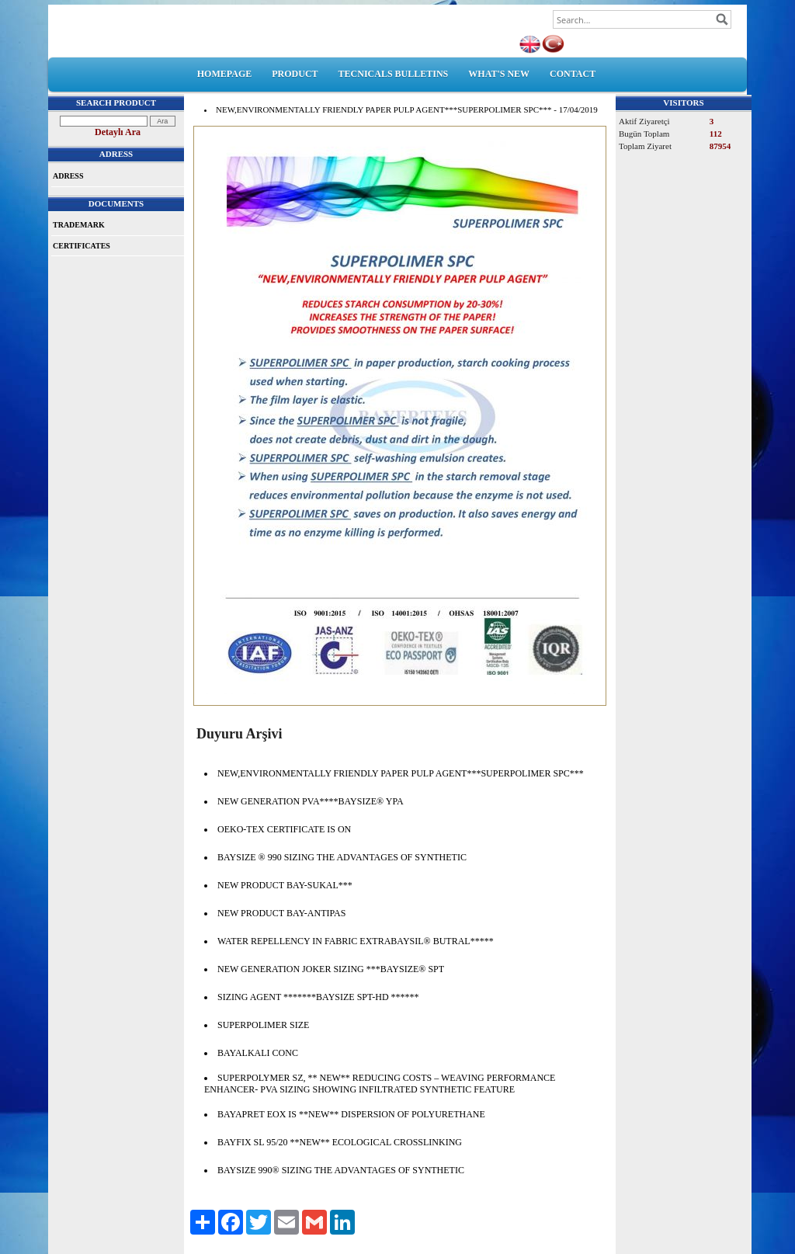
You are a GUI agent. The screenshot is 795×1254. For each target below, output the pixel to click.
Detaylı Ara (118, 132)
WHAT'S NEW (498, 73)
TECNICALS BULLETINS (393, 73)
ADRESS (68, 176)
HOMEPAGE (224, 73)
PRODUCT (295, 73)
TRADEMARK (79, 225)
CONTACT (572, 73)
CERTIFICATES (81, 245)
